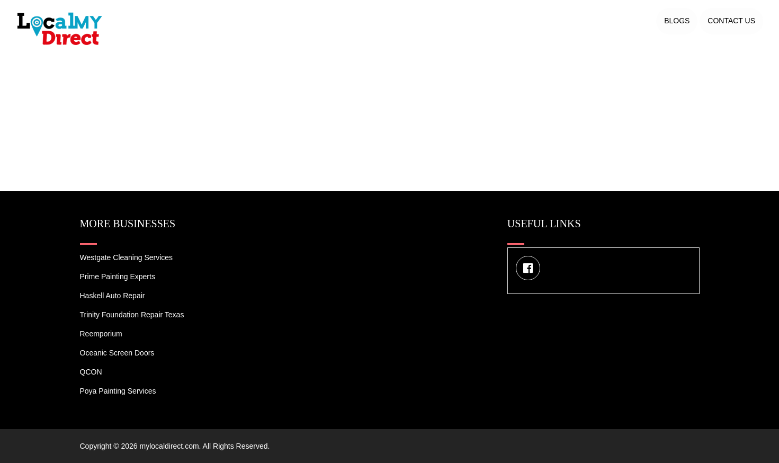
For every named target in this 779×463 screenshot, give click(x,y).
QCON (91, 372)
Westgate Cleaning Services (126, 257)
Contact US (731, 20)
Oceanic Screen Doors (117, 353)
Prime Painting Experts (117, 276)
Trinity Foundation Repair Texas (132, 314)
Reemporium (101, 334)
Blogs (677, 20)
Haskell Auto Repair (112, 295)
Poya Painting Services (118, 391)
